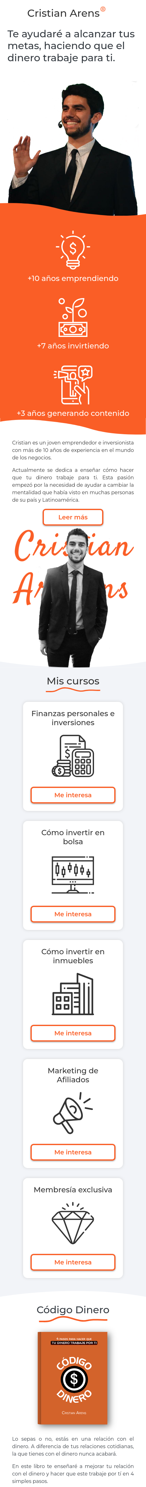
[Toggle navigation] (134, 11)
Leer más (72, 517)
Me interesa (73, 795)
